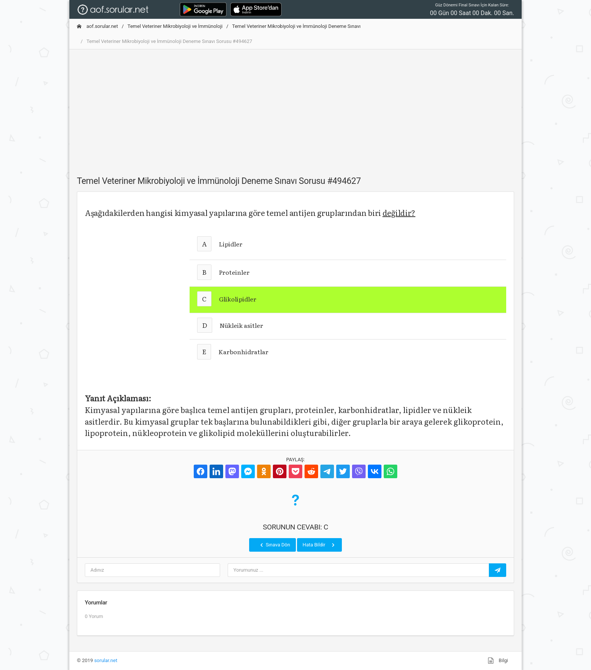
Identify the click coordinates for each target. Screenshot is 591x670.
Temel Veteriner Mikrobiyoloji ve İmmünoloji (174, 26)
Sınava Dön (274, 545)
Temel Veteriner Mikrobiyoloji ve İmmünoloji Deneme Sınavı (296, 26)
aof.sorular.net (97, 26)
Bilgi (498, 661)
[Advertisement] (295, 108)
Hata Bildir (319, 545)
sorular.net (105, 660)
